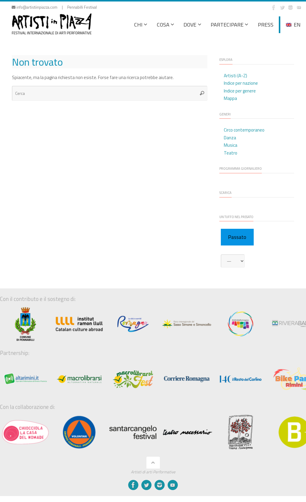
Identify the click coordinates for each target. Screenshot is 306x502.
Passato (237, 237)
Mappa (230, 98)
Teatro (230, 152)
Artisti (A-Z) (235, 75)
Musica (230, 145)
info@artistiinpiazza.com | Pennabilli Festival (54, 7)
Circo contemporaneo (244, 129)
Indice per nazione (241, 83)
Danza (230, 137)
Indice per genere (240, 90)
